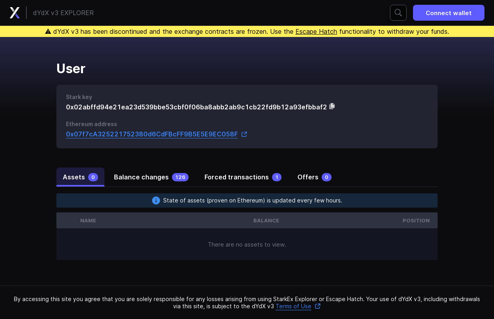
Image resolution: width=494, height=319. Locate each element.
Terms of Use (298, 306)
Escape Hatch (316, 31)
